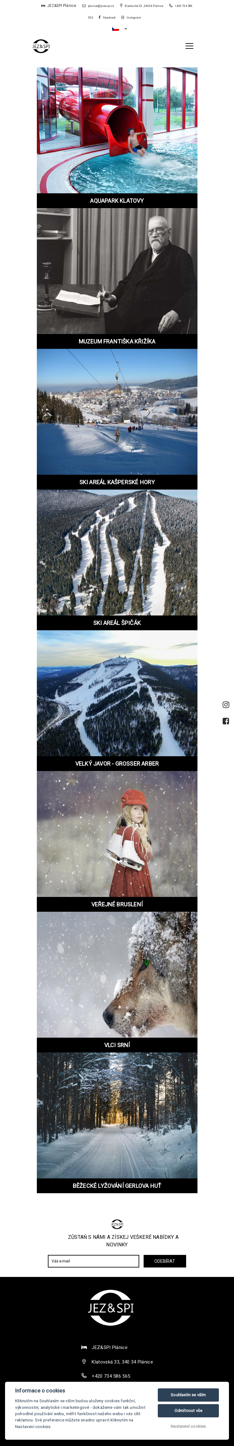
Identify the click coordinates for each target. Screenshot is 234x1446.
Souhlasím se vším (188, 1394)
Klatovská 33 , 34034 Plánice (141, 6)
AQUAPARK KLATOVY (117, 200)
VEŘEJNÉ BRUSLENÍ (117, 904)
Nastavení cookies (188, 1426)
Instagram (131, 17)
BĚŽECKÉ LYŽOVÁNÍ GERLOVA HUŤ (117, 1185)
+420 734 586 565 (111, 1376)
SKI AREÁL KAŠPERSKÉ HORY (117, 482)
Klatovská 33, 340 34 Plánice (122, 1362)
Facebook (107, 17)
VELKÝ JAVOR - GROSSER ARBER (117, 763)
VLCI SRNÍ (117, 1045)
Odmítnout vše (188, 1410)
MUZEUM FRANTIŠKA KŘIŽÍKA (117, 341)
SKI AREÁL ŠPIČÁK (117, 623)
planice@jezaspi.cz (98, 6)
